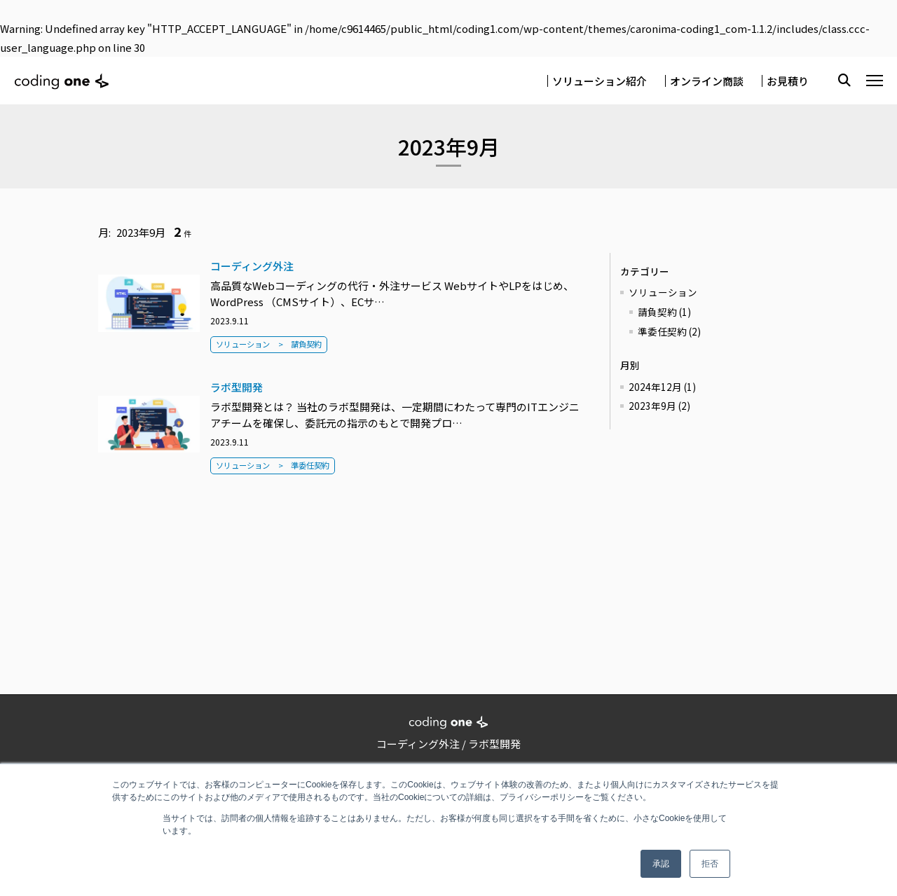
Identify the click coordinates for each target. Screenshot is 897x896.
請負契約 (306, 344)
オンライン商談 (707, 81)
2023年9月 (659, 406)
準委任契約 (310, 465)
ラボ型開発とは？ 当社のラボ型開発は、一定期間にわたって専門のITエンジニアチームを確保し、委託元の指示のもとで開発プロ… (395, 414)
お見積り (788, 81)
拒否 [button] (709, 864)
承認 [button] (660, 864)
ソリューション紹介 (599, 81)
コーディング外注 (252, 266)
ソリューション (243, 344)
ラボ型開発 (236, 387)
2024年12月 (662, 387)
